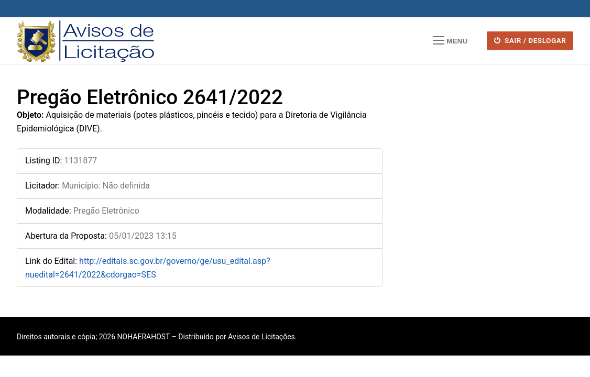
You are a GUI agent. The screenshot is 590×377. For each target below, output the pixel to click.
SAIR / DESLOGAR (530, 40)
